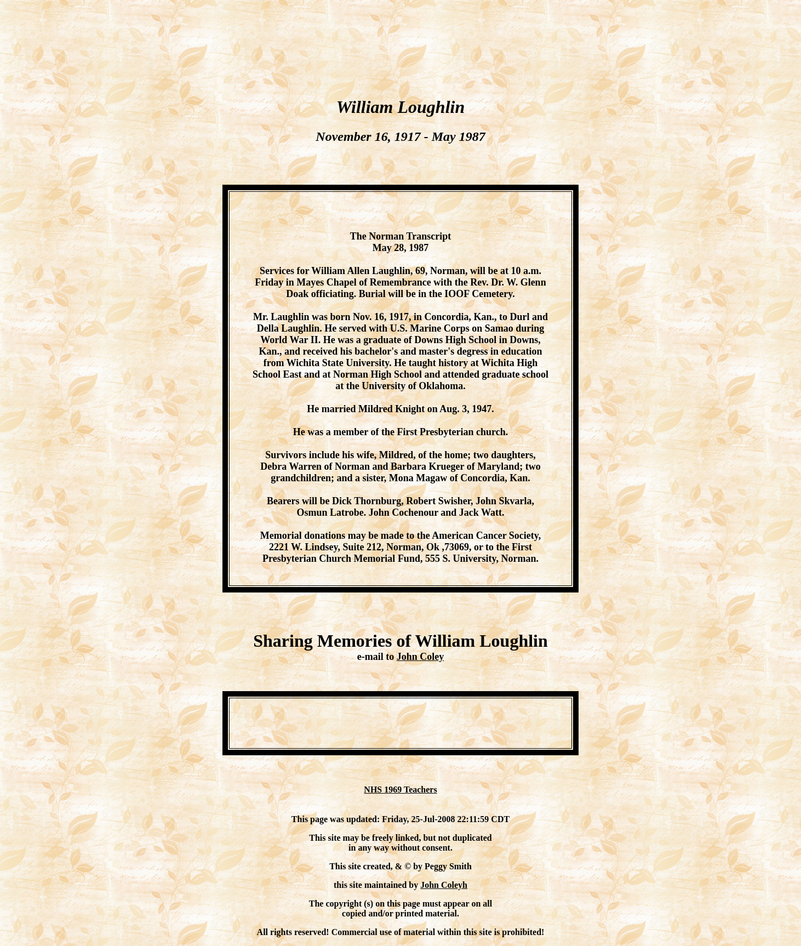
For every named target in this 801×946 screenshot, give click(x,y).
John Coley (420, 656)
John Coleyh (443, 885)
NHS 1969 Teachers (400, 789)
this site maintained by (377, 885)
